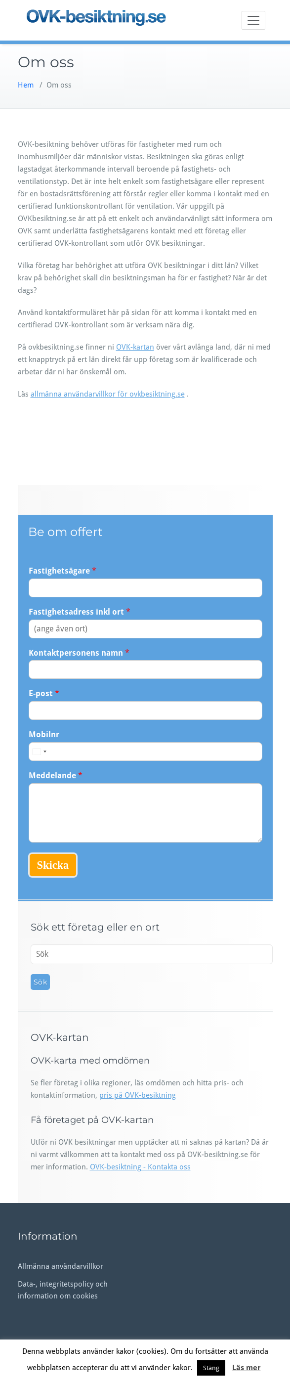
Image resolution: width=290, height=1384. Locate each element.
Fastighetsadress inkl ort (79, 612)
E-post (44, 693)
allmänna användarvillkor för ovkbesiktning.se (108, 394)
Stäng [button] (211, 1368)
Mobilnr (44, 734)
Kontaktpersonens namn (79, 653)
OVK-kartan (135, 347)
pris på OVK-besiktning (137, 1095)
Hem (26, 85)
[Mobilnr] (145, 751)
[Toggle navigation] (253, 20)
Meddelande (56, 775)
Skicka (53, 865)
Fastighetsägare (62, 571)
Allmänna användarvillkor (60, 1266)
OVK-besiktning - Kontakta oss (140, 1166)
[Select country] (39, 751)
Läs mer (246, 1367)
